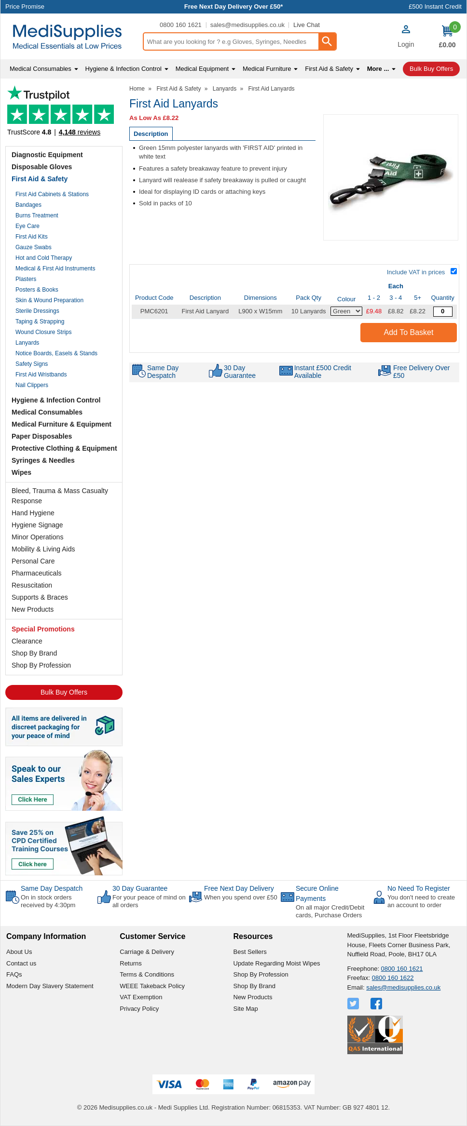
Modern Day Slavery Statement (50, 986)
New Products (33, 609)
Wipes (21, 472)
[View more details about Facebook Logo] (377, 1003)
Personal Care (33, 561)
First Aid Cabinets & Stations (52, 194)
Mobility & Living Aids (43, 549)
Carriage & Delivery (147, 951)
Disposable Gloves (42, 167)
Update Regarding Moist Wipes (277, 963)
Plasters (25, 279)
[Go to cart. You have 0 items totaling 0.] (447, 36)
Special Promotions (43, 629)
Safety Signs (31, 364)
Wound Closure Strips (43, 332)
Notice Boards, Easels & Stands (56, 353)
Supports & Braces (40, 597)
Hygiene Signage (37, 525)
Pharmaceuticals (37, 573)
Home (137, 88)
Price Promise (24, 6)
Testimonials (64, 113)
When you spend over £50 (240, 897)
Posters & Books (36, 289)
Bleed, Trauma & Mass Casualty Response (60, 496)
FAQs (14, 974)
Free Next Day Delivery (239, 888)
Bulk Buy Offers (64, 692)
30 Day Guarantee (139, 888)
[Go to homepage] (71, 37)
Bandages (28, 204)
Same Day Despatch (51, 888)
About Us (19, 951)
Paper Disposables (42, 436)
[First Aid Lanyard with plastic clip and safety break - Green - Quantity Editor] (443, 312)
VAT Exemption (141, 997)
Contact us (21, 963)
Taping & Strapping (39, 321)
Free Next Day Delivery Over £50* (233, 6)
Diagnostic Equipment (47, 155)
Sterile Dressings (37, 311)
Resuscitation (32, 585)
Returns (131, 963)
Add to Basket (409, 332)
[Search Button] (327, 41)
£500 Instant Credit (435, 6)
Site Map (246, 1008)
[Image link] (64, 845)
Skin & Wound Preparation (49, 300)
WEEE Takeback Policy (152, 986)
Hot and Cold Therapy (43, 258)
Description (151, 133)
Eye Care (27, 226)
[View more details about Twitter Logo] (354, 1003)
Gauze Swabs (33, 247)
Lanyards (27, 342)
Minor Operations (37, 537)
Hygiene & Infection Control (56, 400)
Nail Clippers (31, 385)
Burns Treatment (36, 215)
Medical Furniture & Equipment (61, 424)
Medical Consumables (47, 412)
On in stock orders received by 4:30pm (48, 901)
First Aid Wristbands (41, 374)
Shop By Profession (41, 665)
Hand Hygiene (33, 513)
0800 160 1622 (393, 977)
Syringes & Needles (43, 460)
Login (406, 44)
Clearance (27, 641)
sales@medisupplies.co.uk (247, 24)
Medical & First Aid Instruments (55, 268)
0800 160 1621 (181, 24)
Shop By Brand (34, 653)
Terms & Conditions (147, 974)
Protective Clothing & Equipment (64, 448)
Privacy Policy (139, 1008)
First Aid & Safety (40, 179)
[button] (406, 38)
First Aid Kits (31, 236)
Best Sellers (250, 951)
